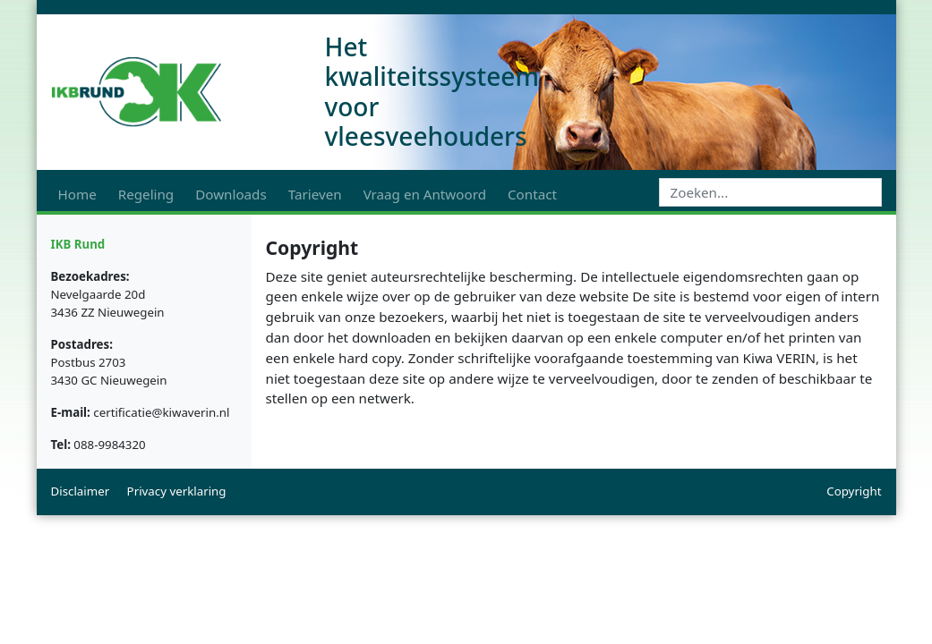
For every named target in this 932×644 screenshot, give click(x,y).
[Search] (770, 193)
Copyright (853, 491)
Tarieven (315, 194)
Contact (532, 194)
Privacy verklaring (177, 491)
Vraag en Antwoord (424, 194)
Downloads (231, 194)
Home (77, 194)
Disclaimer (80, 491)
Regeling (146, 194)
